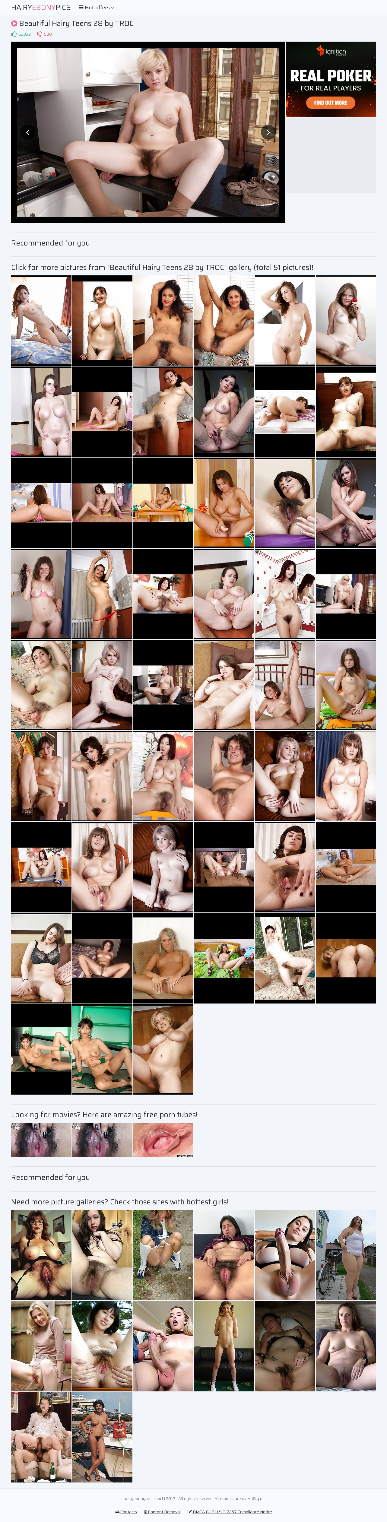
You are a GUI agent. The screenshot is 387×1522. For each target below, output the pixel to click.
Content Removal (162, 1511)
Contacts (126, 1511)
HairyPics (41, 7)
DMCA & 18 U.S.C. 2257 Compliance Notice (230, 1511)
